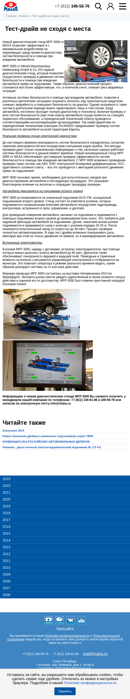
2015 (6, 533)
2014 (6, 540)
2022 (6, 486)
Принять (65, 691)
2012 (6, 554)
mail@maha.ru (95, 653)
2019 (6, 506)
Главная (11, 15)
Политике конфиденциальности (90, 683)
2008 (6, 581)
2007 (6, 588)
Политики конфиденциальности (67, 636)
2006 (6, 595)
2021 (6, 492)
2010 (6, 568)
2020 (6, 499)
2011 (6, 561)
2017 (6, 520)
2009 (6, 574)
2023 (6, 479)
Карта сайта (65, 628)
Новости (24, 15)
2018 (6, 513)
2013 (6, 547)
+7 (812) (72, 6)
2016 (6, 527)
